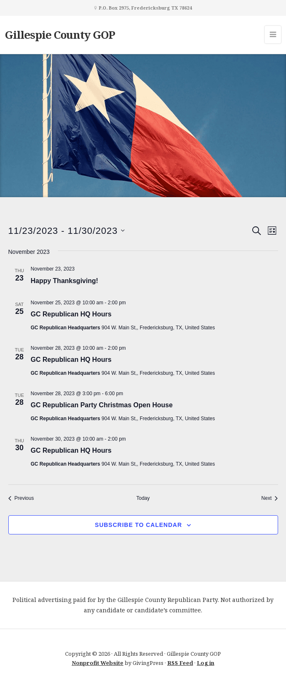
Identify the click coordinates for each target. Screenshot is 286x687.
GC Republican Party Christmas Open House (102, 405)
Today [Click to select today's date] (143, 498)
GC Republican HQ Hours (71, 314)
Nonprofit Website (97, 663)
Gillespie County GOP (60, 34)
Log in (205, 663)
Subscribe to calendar (138, 525)
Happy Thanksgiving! (64, 280)
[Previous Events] (21, 498)
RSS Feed (180, 663)
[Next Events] (269, 498)
